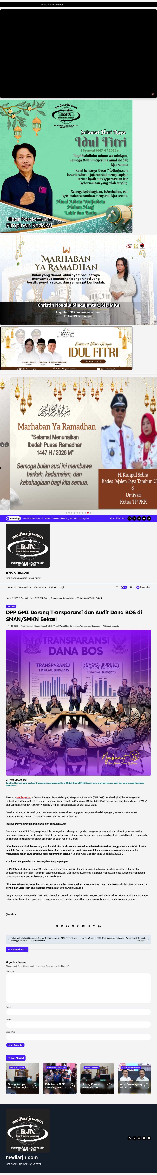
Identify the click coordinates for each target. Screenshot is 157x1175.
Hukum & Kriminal (91, 1070)
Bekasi (37, 628)
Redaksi (53, 587)
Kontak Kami (40, 587)
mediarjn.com (17, 572)
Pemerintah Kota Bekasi (56, 1070)
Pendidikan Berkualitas (69, 628)
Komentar (11, 974)
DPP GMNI (11, 606)
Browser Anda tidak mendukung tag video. (78, 53)
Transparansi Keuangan (90, 628)
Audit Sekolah (27, 628)
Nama (9, 1009)
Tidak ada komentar (112, 628)
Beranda (11, 587)
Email (9, 1022)
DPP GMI (55, 628)
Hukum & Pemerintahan (131, 1070)
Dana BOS (46, 628)
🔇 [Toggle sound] (152, 94)
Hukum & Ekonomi (17, 1070)
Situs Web (10, 1034)
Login (62, 587)
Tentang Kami (24, 587)
